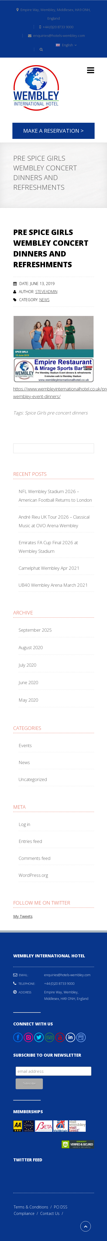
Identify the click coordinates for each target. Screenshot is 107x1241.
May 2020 (28, 700)
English (66, 45)
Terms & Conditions (34, 1207)
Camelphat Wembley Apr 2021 (49, 568)
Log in (24, 824)
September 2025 (35, 630)
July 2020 (27, 665)
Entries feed (30, 841)
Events (25, 745)
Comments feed (34, 858)
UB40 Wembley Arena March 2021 (53, 585)
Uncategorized (33, 779)
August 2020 (31, 647)
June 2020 (28, 682)
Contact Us (52, 1213)
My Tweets (23, 916)
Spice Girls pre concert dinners (56, 413)
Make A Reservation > (53, 130)
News (44, 299)
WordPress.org (33, 875)
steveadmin (46, 291)
